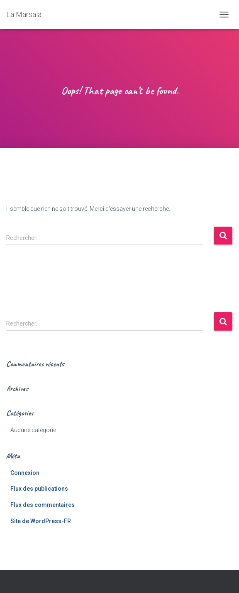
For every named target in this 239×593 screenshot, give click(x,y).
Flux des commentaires (42, 505)
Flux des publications (39, 488)
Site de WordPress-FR (40, 521)
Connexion (24, 472)
